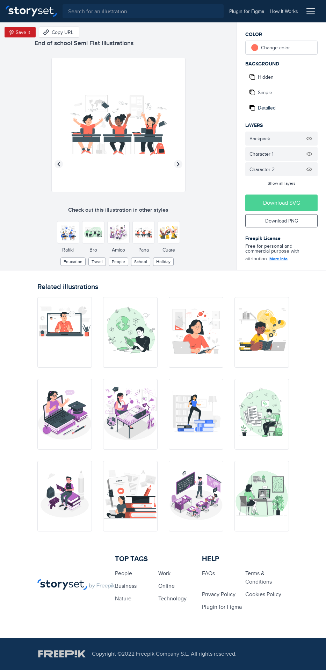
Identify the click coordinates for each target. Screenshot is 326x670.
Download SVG (281, 203)
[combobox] (143, 11)
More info (278, 259)
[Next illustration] (178, 164)
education (73, 262)
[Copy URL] (59, 32)
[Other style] (68, 232)
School (140, 262)
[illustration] (64, 332)
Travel (97, 262)
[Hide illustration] (309, 138)
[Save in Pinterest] (20, 32)
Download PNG (281, 220)
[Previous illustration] (59, 164)
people (118, 262)
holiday (163, 262)
